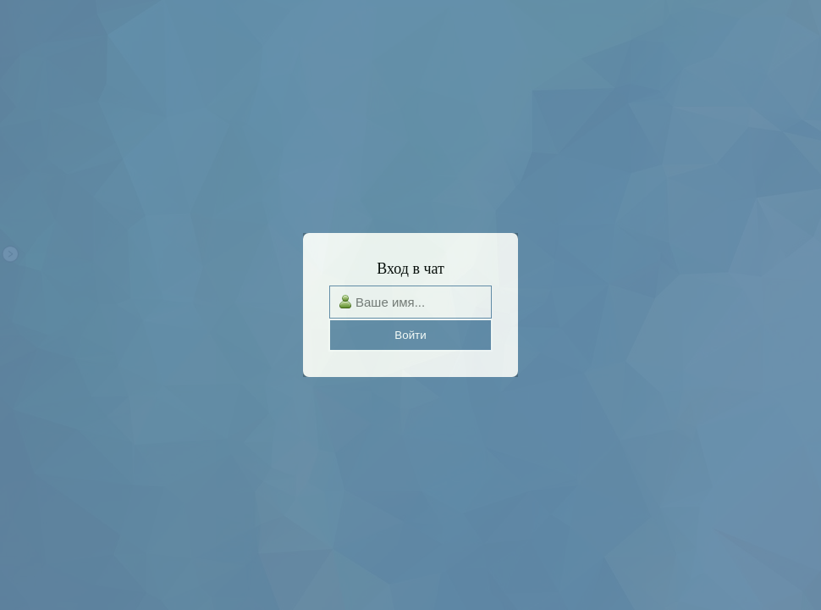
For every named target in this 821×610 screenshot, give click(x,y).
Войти (410, 335)
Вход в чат (410, 268)
